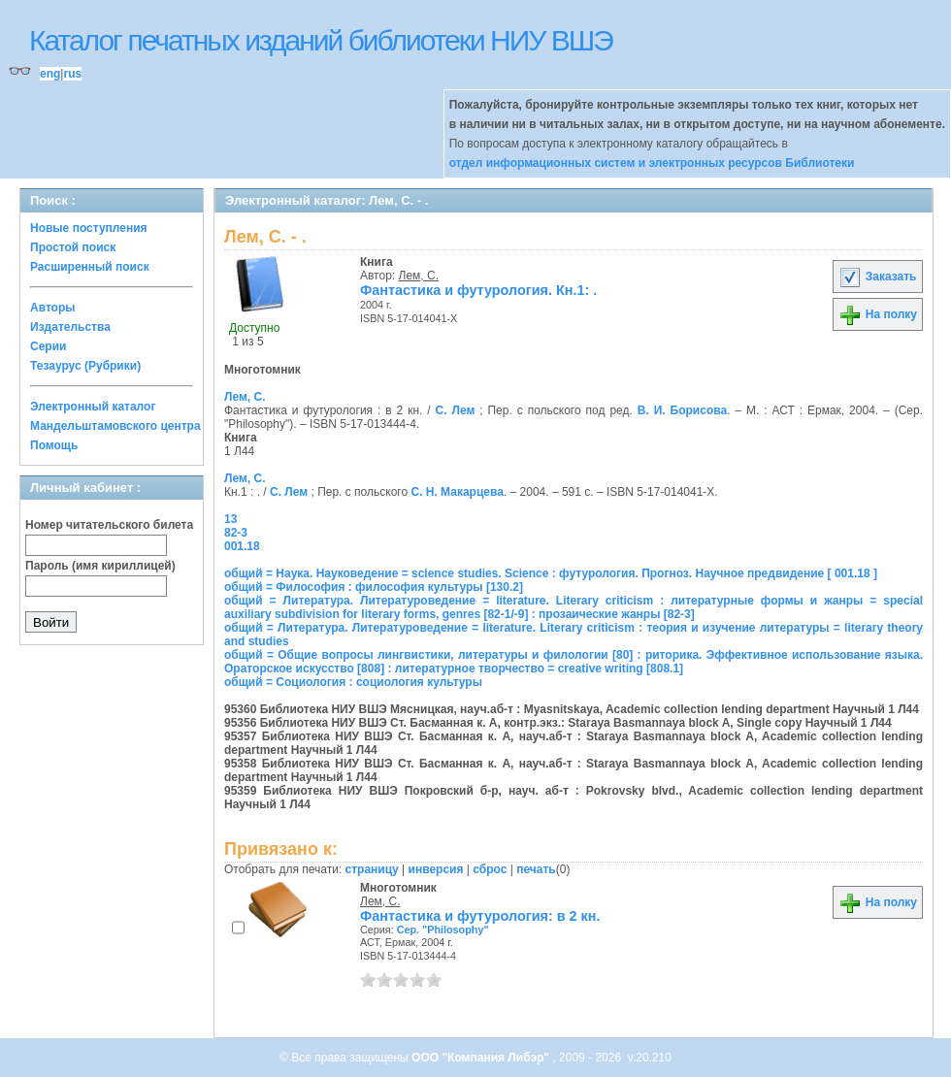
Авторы (53, 307)
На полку (877, 314)
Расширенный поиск (89, 267)
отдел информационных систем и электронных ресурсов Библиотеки (652, 163)
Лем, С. (419, 275)
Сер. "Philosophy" (443, 929)
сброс (490, 869)
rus (72, 74)
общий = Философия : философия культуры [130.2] (373, 587)
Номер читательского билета (109, 525)
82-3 (235, 532)
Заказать (877, 276)
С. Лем (456, 410)
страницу (372, 869)
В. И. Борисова (682, 410)
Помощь (54, 445)
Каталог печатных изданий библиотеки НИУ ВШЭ (320, 40)
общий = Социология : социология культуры (353, 682)
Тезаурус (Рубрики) (85, 366)
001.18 (242, 546)
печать (536, 869)
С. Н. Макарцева (456, 492)
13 (230, 519)
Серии (48, 346)
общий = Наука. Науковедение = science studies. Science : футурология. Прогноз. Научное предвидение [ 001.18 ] (550, 573)
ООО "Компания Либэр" (481, 1057)
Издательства (70, 327)
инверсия (436, 869)
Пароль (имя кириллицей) (100, 565)
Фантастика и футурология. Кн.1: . (478, 290)
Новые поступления (89, 228)
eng (50, 74)
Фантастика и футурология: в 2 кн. (480, 916)
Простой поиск (72, 247)
